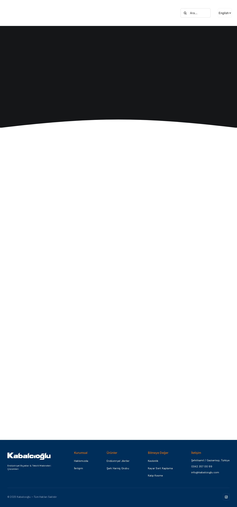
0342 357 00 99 (201, 466)
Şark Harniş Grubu (118, 468)
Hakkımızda (81, 461)
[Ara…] (196, 13)
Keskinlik (153, 461)
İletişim (78, 468)
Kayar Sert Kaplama (160, 468)
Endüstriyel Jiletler (118, 461)
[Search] (185, 13)
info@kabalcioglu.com (205, 472)
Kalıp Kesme (155, 475)
